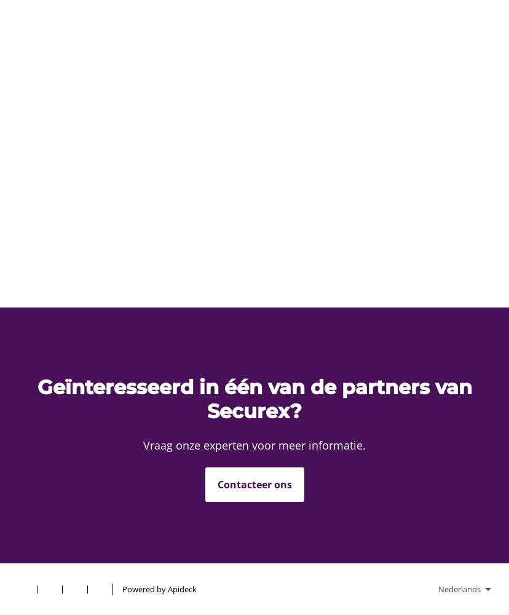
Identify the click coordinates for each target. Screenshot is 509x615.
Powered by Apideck (159, 589)
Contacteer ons (255, 484)
